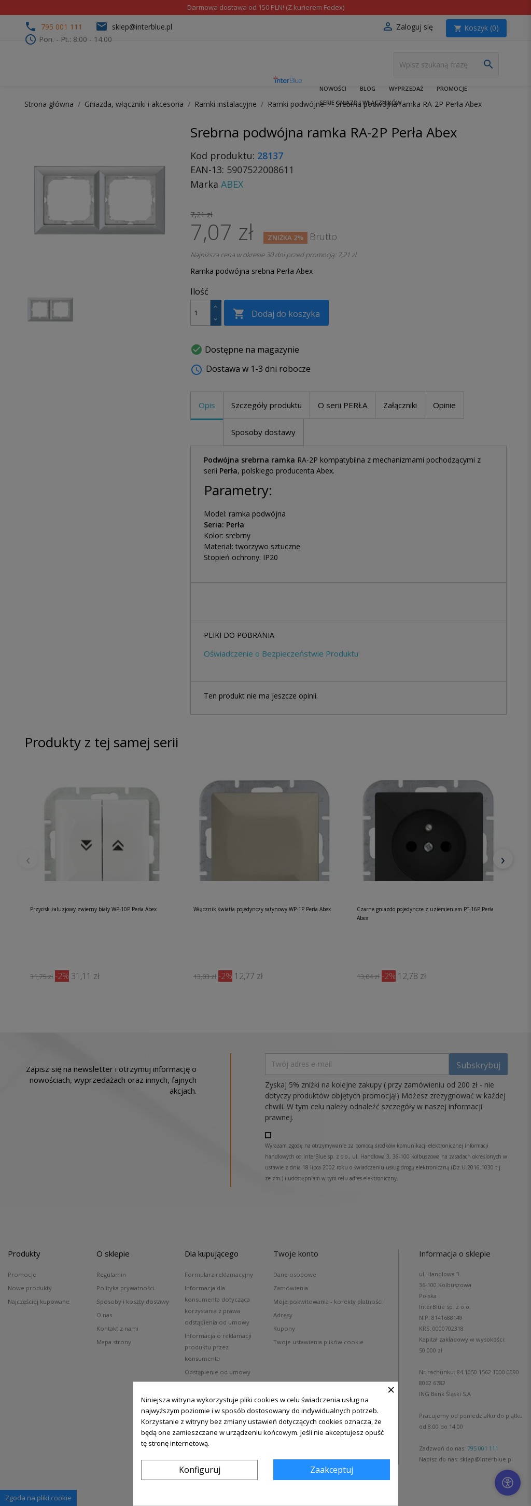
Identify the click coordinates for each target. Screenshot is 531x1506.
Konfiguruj (199, 1469)
